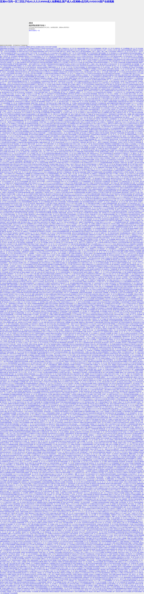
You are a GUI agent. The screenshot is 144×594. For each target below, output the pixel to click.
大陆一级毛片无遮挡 (73, 114)
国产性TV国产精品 (65, 158)
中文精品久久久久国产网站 (33, 94)
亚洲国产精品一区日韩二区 (38, 103)
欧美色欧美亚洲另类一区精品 (117, 346)
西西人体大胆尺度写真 (115, 84)
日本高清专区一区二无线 (41, 50)
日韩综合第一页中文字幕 (80, 198)
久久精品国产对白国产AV (90, 122)
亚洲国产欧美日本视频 (57, 195)
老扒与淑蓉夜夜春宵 (61, 400)
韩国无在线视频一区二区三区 (108, 263)
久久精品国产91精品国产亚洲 (59, 72)
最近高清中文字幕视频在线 (64, 172)
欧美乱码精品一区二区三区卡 (8, 136)
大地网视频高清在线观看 (22, 156)
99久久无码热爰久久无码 (107, 108)
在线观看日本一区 (30, 117)
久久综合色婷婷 (111, 51)
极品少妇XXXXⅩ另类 (26, 164)
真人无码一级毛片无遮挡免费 (127, 148)
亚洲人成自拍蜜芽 (62, 90)
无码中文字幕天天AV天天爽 (51, 51)
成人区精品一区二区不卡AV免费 (16, 94)
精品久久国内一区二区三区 (41, 75)
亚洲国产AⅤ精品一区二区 (29, 139)
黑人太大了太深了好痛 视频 (31, 274)
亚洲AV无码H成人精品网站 (16, 263)
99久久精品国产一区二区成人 (102, 202)
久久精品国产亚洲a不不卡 (116, 95)
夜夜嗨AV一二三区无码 (113, 92)
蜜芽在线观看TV (30, 211)
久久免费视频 (81, 241)
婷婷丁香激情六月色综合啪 (80, 58)
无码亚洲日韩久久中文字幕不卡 (66, 81)
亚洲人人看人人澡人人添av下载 (47, 151)
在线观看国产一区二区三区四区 (45, 259)
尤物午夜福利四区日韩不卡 (101, 56)
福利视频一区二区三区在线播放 (32, 98)
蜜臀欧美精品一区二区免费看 (87, 137)
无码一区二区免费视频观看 (49, 58)
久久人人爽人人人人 (22, 147)
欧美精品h (88, 186)
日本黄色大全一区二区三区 (32, 233)
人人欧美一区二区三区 (125, 70)
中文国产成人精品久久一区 (56, 75)
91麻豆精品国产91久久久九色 (132, 89)
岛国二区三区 (100, 209)
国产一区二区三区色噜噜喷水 (16, 98)
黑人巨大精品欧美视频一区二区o (66, 230)
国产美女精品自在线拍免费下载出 (93, 238)
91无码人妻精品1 (21, 87)
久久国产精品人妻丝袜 (51, 203)
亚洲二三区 (100, 126)
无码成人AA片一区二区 (52, 101)
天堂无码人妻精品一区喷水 (118, 223)
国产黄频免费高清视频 (100, 253)
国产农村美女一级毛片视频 (10, 328)
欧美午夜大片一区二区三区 (93, 233)
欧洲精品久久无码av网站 (17, 123)
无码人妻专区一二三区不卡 (129, 117)
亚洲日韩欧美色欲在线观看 (78, 87)
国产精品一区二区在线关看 (17, 69)
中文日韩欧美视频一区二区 (51, 144)
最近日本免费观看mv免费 (13, 222)
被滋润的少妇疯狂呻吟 (82, 191)
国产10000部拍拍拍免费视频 (135, 58)
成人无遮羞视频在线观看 (37, 173)
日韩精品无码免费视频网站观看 (60, 231)
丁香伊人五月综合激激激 (80, 169)
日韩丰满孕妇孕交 (118, 59)
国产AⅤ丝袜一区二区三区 (122, 54)
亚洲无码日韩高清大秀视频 (37, 59)
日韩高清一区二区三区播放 (121, 156)
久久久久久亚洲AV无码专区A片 (84, 56)
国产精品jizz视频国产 (133, 228)
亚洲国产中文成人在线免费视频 (14, 161)
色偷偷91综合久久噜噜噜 (61, 396)
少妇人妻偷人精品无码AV (11, 236)
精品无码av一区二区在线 (44, 84)
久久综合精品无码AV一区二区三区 (39, 56)
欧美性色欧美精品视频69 (135, 53)
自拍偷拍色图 (121, 62)
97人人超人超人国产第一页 (88, 117)
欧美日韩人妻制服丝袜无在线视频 (39, 131)
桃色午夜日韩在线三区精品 (61, 277)
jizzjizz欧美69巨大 (126, 139)
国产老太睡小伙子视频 (85, 114)
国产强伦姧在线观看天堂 (125, 322)
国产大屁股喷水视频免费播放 (94, 371)
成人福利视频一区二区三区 (121, 131)
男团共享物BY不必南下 (33, 244)
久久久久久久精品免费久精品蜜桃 (18, 355)
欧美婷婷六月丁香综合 (121, 255)
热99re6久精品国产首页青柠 (68, 441)
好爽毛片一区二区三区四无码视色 (85, 84)
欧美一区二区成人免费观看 (116, 76)
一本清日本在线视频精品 (9, 51)
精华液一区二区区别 (110, 295)
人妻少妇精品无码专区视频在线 (40, 313)
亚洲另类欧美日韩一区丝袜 (91, 286)
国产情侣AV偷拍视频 (36, 73)
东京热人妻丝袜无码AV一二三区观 (128, 79)
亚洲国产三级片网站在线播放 (36, 361)
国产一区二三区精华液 (113, 79)
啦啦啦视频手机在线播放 (104, 115)
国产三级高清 (31, 72)
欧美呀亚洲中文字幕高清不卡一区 (123, 153)
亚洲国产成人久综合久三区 (122, 122)
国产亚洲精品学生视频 (118, 97)
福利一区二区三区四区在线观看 (43, 491)
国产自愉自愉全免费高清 (55, 131)
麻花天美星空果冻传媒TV (67, 50)
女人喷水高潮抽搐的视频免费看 (43, 457)
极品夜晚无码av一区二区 (48, 300)
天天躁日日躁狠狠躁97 (30, 369)
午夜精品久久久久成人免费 (29, 130)
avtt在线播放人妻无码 (95, 147)
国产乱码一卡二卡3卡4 (13, 239)
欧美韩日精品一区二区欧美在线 (11, 248)
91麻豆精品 (87, 187)
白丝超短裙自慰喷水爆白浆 (95, 372)
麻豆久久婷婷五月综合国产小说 (38, 86)
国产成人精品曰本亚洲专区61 (99, 114)
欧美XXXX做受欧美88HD (52, 105)
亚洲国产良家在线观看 (64, 61)
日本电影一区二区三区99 (125, 173)
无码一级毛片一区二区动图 (101, 72)
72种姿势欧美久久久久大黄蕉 (51, 170)
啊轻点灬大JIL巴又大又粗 (103, 109)
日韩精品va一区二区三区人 (46, 383)
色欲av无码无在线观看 (130, 418)
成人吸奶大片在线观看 (67, 69)
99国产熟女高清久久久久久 (35, 147)
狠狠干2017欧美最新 (17, 76)
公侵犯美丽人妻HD (85, 142)
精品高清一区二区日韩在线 (11, 288)
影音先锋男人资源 (107, 100)
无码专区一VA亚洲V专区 (106, 177)
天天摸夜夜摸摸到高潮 (121, 532)
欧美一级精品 (101, 457)
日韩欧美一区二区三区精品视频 (69, 236)
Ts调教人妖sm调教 (69, 297)
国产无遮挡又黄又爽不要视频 (21, 108)
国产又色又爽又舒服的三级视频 (20, 106)
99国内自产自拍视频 (46, 308)
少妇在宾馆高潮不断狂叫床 (57, 97)
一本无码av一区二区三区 (56, 76)
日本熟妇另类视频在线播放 (7, 95)
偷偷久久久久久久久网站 (21, 90)
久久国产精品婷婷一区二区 (117, 83)
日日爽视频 (31, 355)
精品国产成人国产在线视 (55, 79)
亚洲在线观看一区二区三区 (110, 297)
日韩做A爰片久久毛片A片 (96, 214)
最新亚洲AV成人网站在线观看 (23, 162)
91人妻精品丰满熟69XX (65, 136)
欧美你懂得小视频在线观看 (48, 67)
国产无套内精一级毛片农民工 (34, 87)
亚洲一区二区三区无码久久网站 (128, 217)
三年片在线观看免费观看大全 (117, 128)
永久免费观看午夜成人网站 (108, 112)
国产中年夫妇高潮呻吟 (82, 131)
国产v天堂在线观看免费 (126, 292)
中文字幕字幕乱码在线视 (47, 155)
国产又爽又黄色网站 (134, 75)
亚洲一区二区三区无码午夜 (41, 342)
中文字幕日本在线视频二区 (80, 67)
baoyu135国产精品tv (104, 83)
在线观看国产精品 (65, 54)
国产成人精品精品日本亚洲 (112, 261)
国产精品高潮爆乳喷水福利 (77, 231)
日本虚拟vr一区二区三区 (70, 111)
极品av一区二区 (6, 123)
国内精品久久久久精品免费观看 (119, 53)
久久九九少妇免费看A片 (37, 178)
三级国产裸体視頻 (5, 100)
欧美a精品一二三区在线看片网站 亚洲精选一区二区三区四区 (56, 180)
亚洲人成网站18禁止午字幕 (53, 302)
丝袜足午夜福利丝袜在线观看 (101, 211)
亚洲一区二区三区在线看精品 (32, 81)
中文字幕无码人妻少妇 (131, 97)
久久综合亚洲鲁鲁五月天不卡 (19, 67)
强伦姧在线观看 (126, 103)
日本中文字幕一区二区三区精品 (38, 53)
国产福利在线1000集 (53, 117)
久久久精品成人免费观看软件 (136, 87)
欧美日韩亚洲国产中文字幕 (72, 399)
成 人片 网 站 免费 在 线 (105, 98)
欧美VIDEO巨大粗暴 (69, 75)
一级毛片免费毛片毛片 (34, 64)
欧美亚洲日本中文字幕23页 (94, 65)
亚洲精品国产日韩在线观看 (117, 133)
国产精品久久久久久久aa (28, 159)
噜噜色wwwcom (94, 153)
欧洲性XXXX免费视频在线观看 (80, 126)
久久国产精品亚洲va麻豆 (115, 56)
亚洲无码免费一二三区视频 (81, 70)
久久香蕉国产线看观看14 (133, 65)
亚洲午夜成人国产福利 (74, 94)
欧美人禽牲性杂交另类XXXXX (104, 58)
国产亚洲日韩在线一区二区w (79, 98)
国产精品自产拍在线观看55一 (56, 111)
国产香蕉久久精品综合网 (23, 455)
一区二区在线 (113, 62)
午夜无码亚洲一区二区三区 (30, 394)
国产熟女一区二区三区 (108, 48)
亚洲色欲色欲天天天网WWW (43, 72)
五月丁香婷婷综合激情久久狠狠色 (134, 81)
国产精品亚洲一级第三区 (6, 178)
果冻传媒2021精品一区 (15, 79)
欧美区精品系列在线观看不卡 (8, 61)
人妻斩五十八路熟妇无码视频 (132, 275)
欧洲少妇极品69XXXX (122, 212)
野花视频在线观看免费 (94, 54)
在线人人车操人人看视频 (87, 248)
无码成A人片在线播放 (130, 144)
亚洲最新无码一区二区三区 (118, 202)
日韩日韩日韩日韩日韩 (21, 72)
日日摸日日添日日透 (42, 148)
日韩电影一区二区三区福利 (61, 78)
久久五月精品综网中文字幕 (64, 311)
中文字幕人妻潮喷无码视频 (86, 120)
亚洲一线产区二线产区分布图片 (37, 181)
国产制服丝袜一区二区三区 (55, 222)
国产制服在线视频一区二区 (57, 112)
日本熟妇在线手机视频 (86, 383)
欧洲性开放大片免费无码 (117, 89)
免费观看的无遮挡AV (23, 56)
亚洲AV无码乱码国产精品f (94, 112)
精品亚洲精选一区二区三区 (15, 151)
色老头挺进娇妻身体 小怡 (85, 76)
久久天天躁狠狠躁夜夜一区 (36, 106)
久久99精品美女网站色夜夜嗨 (50, 73)
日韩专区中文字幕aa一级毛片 (66, 164)
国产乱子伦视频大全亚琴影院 (39, 518)
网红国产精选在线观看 (86, 270)
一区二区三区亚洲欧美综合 (70, 76)
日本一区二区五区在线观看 (57, 95)
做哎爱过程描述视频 (38, 51)
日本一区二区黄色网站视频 (23, 61)
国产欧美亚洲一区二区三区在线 (68, 141)
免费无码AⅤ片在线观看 (54, 320)
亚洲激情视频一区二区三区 (120, 87)
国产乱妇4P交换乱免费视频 (36, 134)
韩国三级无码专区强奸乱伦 (39, 189)
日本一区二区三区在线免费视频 (19, 181)
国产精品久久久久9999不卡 (136, 131)
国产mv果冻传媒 (106, 65)
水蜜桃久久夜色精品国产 (78, 105)
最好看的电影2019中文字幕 (9, 92)
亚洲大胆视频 (5, 69)
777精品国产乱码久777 (95, 70)
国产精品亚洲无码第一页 (113, 139)
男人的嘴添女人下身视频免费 (75, 90)
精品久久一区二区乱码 (83, 295)
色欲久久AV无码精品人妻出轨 (93, 155)
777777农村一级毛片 (5, 76)
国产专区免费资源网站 (123, 191)
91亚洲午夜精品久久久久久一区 (36, 183)
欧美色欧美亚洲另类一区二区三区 (70, 291)
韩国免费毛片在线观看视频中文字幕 (114, 144)
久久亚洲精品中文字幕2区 (34, 137)
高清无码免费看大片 (54, 288)
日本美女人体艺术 (112, 50)
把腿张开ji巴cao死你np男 (37, 61)
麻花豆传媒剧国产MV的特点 (62, 64)
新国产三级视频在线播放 (27, 75)
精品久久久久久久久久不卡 (105, 244)
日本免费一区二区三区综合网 (69, 299)
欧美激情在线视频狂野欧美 (118, 458)
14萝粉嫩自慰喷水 (28, 161)
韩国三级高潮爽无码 (114, 61)
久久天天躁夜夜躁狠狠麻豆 (64, 89)
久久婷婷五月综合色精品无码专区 (47, 126)
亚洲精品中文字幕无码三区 (25, 105)
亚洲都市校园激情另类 (104, 130)
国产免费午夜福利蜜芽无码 (125, 183)
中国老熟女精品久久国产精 (101, 84)
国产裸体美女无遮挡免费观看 (42, 266)
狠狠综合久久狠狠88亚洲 (68, 289)
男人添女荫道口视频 (52, 164)
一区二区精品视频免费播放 (76, 167)
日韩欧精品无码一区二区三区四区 (130, 181)
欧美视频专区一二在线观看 (116, 248)
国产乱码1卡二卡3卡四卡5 (42, 79)
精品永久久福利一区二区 (79, 250)
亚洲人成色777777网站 (25, 70)
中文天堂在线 (93, 126)
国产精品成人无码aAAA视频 (39, 70)
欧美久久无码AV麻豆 (118, 275)
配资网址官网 (7, 106)
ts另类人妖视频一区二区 (80, 203)
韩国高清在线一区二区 (130, 352)
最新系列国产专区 (64, 310)
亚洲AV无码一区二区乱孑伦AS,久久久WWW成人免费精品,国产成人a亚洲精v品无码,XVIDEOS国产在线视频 (57, 1)
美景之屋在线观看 (132, 255)
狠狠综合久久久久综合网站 (61, 62)
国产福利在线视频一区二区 (103, 53)
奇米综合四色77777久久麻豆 (53, 48)
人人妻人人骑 (128, 167)
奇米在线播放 (91, 225)
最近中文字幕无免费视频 (52, 158)
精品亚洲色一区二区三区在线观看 (132, 355)
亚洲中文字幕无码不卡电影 (39, 65)
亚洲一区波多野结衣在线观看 (63, 208)
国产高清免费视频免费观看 (68, 338)
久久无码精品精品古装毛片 (23, 158)
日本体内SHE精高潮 (54, 50)
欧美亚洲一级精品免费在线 (22, 59)
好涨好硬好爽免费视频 (61, 94)
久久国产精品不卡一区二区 (19, 225)
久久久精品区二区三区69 (128, 220)
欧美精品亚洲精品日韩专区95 (90, 83)
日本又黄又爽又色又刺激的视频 (41, 112)
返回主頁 (31, 30)
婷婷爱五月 (66, 53)
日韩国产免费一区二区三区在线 (117, 72)
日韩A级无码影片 (88, 72)
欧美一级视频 (127, 114)
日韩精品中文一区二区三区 (69, 48)
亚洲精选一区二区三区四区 (24, 65)
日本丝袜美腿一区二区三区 (32, 471)
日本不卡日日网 (137, 106)
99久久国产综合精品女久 (92, 59)
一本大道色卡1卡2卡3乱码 (33, 261)
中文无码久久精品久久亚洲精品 (78, 54)
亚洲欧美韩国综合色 (21, 54)
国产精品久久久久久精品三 (25, 236)
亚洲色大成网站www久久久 (11, 148)
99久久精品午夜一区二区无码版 (117, 455)
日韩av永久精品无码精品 (111, 245)
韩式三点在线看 (41, 227)
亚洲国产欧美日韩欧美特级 (86, 217)
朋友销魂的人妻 (69, 150)
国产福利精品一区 (116, 181)
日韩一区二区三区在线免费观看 (26, 407)
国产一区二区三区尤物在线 (97, 441)
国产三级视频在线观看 (107, 90)
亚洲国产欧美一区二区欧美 (101, 407)
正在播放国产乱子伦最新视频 (57, 386)
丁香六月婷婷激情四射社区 (106, 153)
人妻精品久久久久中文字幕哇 (55, 65)
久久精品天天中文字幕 (41, 117)
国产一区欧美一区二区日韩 (30, 126)
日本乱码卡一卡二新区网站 (121, 155)
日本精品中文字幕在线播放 (50, 382)
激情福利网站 (140, 184)
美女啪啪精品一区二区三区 (96, 101)
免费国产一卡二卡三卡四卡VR (84, 92)
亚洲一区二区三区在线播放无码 (13, 97)
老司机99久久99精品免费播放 (133, 494)
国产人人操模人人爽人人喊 (99, 51)
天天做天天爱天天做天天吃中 (84, 320)
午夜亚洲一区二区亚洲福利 (10, 56)
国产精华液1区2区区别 (69, 56)
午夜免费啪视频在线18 (122, 169)
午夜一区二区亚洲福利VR (48, 94)
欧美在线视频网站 (107, 172)
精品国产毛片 (35, 241)
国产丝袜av (114, 183)
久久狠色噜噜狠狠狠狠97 (87, 444)
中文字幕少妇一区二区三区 (119, 98)
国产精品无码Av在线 (79, 155)
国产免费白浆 (96, 150)
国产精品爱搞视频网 (28, 76)
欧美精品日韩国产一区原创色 (52, 178)
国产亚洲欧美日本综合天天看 (71, 65)
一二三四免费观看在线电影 (10, 105)
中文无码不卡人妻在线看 (134, 142)
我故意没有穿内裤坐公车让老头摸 (100, 128)
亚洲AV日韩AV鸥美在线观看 (47, 274)
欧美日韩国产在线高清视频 (52, 59)
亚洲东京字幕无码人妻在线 (128, 555)
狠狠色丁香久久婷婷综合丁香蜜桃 (35, 449)
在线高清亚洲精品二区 (54, 86)
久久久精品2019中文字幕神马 (88, 209)
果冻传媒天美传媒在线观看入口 (103, 97)
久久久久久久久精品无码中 (84, 79)
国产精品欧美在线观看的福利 (125, 377)
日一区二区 (72, 191)
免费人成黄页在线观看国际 (125, 50)
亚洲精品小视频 (81, 59)
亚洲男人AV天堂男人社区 (49, 446)
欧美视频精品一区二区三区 (134, 108)
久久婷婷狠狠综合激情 (87, 342)
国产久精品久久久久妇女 (100, 123)
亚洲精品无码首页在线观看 (22, 184)
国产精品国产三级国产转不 (120, 162)
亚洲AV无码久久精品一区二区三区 (78, 144)
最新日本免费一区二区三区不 (36, 144)
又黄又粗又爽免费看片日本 (11, 50)
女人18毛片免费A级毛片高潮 (11, 435)
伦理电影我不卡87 (96, 111)
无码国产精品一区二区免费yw (74, 83)
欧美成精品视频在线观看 (109, 191)
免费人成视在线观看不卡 (13, 284)
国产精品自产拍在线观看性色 (10, 269)
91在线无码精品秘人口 (75, 161)
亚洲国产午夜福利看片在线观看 (132, 252)
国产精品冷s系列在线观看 (69, 134)
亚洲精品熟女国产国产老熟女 (8, 89)
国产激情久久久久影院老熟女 (68, 59)
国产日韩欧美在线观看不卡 (136, 155)
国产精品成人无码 (86, 166)
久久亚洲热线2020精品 (110, 496)
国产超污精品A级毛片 (30, 69)
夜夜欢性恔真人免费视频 (69, 79)
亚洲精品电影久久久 (24, 566)
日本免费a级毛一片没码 (31, 92)
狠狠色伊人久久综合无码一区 (79, 266)
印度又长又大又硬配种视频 (62, 87)
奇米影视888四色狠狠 (79, 192)
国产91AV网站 (71, 84)
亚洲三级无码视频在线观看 (63, 125)
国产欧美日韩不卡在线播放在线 (97, 103)
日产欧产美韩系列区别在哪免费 (11, 114)
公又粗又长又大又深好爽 (106, 159)
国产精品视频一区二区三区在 (120, 115)
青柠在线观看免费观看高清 (31, 383)
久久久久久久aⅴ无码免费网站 (53, 183)
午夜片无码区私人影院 (30, 411)
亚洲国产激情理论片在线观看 (59, 84)
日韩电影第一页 (93, 115)
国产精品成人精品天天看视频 (30, 78)
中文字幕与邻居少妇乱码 (127, 61)
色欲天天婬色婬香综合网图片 (128, 266)
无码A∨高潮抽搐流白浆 (112, 136)
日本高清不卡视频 (47, 109)
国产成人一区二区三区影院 (119, 65)
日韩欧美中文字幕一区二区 (77, 61)
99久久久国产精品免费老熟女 (84, 51)
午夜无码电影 (57, 355)
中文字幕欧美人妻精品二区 (86, 106)
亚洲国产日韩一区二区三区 (38, 153)
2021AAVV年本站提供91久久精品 (79, 100)
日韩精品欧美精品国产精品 (34, 198)
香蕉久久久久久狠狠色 (85, 242)
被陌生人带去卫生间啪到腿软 (56, 119)
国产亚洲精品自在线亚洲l (82, 81)
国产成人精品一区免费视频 (40, 111)
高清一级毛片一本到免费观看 (34, 109)
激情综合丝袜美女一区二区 (52, 54)
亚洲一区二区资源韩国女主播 (135, 374)
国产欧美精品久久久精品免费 (34, 225)
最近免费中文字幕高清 (118, 105)
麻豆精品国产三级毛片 (107, 156)
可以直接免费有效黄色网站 (52, 250)
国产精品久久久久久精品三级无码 (20, 53)
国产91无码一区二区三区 (22, 203)
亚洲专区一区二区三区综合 (114, 120)
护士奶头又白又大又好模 (75, 62)
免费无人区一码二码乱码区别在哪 (83, 150)
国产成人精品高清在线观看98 (96, 144)
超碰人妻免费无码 (21, 62)
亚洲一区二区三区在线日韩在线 (55, 142)
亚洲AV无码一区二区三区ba (105, 94)
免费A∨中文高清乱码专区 (128, 126)
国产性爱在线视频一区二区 (132, 133)
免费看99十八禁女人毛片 (95, 131)
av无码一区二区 (10, 184)
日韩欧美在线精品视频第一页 (86, 292)
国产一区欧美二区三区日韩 (86, 330)
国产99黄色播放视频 (53, 70)
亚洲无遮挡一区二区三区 (90, 167)
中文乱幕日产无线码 (103, 192)
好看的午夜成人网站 (7, 198)
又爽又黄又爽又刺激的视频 (55, 56)
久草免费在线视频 (69, 184)
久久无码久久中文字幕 (129, 363)
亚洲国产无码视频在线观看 (96, 305)
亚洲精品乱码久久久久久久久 (92, 162)
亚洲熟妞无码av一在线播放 (95, 191)
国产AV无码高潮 (91, 53)
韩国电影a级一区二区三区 (91, 208)
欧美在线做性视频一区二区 (7, 128)
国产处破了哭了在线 (40, 159)
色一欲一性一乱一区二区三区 (64, 67)
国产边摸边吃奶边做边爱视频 (19, 183)
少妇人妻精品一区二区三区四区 (62, 530)
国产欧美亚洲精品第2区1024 (111, 189)
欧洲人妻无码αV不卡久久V (17, 117)
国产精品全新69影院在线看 (87, 316)
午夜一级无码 (61, 83)
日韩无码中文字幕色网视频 (80, 69)
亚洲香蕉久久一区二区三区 (120, 58)
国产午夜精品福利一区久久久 (22, 353)
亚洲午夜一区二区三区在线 (135, 227)
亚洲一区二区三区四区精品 (88, 78)
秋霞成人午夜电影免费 (17, 292)
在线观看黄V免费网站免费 (84, 141)
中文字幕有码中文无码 (63, 156)
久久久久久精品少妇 (77, 479)
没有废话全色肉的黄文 (66, 574)
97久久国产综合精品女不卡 (128, 78)
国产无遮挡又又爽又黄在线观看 (100, 133)
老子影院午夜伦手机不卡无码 (24, 51)
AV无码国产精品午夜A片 (43, 69)
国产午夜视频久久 (93, 69)
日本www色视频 (40, 214)
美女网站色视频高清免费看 (7, 59)
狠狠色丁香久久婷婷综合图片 (27, 50)
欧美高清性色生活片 (103, 61)
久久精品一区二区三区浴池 (121, 177)
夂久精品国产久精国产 (91, 61)
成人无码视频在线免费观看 (23, 103)
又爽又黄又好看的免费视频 (63, 346)
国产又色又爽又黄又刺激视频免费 (43, 444)
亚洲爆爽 (86, 147)
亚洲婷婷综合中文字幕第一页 (96, 234)
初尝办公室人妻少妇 (80, 164)
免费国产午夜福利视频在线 (86, 222)
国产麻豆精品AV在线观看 (120, 164)
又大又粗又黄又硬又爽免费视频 (88, 94)
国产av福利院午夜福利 (104, 89)
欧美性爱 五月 (92, 58)
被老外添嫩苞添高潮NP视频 (131, 76)
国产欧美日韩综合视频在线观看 (91, 317)
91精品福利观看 (81, 48)
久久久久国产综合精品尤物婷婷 (52, 336)
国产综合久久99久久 (107, 131)
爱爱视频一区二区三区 (49, 87)
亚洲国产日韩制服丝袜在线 (123, 263)
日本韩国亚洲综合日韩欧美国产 (48, 81)
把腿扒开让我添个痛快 (77, 122)
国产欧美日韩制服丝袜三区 (50, 225)
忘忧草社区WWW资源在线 (94, 73)
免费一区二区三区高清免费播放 (58, 197)
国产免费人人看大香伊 (134, 162)
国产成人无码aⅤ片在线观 (76, 238)
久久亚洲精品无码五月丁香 (28, 166)
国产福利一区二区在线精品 (121, 67)
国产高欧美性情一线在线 (34, 67)
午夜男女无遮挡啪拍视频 (9, 65)
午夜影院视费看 (93, 89)
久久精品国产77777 (75, 117)
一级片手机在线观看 (5, 53)
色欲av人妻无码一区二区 (73, 275)
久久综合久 (55, 167)
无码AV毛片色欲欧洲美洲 (99, 86)
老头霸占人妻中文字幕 (81, 427)
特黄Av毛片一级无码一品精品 (67, 51)
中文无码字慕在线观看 (134, 211)
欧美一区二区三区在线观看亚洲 (122, 64)
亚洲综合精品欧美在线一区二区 (96, 67)
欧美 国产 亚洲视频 (134, 389)
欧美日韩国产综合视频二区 (60, 263)
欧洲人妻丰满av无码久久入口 (66, 194)
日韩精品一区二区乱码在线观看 (36, 54)
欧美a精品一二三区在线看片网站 (123, 73)
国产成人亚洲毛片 (101, 78)
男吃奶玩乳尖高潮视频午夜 (7, 101)
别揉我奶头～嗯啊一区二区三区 (23, 95)
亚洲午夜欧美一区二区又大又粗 (112, 126)
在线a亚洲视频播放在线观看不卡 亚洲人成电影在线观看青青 (87, 189)
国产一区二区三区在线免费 (124, 449)
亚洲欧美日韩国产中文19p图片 (31, 314)
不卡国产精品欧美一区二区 (77, 156)
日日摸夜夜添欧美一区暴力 (46, 432)
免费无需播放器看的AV (67, 169)
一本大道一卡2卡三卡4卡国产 (35, 372)
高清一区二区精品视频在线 (50, 364)
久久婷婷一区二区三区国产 (48, 255)
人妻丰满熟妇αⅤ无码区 (28, 79)
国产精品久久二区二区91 (17, 58)
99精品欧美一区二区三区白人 (48, 233)
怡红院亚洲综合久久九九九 (21, 253)
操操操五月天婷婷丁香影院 (57, 316)
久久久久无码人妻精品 (118, 175)
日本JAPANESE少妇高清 (130, 95)
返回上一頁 (37, 30)
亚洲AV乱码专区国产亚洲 (72, 120)
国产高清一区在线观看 (24, 175)
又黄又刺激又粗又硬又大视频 (53, 103)
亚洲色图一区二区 (11, 62)
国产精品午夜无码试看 (21, 212)
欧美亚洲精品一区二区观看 (40, 508)
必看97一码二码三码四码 (86, 119)
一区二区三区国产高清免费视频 (59, 191)
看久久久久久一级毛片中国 (130, 338)
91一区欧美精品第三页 (6, 133)
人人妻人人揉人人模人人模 (11, 433)
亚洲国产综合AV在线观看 (117, 150)
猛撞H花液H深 (17, 86)
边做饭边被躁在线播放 (20, 109)
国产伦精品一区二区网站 (95, 148)
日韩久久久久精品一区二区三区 (61, 228)
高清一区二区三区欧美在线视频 (40, 162)
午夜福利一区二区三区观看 (118, 158)
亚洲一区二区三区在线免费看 (19, 220)
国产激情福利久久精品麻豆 (45, 78)
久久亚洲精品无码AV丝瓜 (122, 386)
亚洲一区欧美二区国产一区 (67, 173)
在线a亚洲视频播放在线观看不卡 (16, 191)
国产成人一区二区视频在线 (68, 92)
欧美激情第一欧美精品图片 (92, 396)
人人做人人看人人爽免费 (48, 177)
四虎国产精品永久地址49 (30, 133)
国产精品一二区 (109, 67)
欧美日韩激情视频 (89, 139)
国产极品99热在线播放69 (107, 75)
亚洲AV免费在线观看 (72, 106)
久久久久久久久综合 (66, 234)
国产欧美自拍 (20, 92)
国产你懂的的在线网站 (131, 134)
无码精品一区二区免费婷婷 (22, 250)
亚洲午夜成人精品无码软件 (121, 75)
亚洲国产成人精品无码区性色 (38, 200)
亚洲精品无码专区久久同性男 (37, 48)
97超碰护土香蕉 (115, 555)
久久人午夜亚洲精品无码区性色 (30, 180)
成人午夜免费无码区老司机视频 (124, 125)
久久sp (26, 245)
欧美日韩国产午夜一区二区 (66, 513)
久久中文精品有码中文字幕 (76, 162)
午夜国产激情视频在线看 (14, 346)
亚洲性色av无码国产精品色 (11, 70)
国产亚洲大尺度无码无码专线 (65, 58)
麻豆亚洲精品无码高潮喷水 (97, 295)
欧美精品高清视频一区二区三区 (82, 541)
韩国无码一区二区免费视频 (122, 48)
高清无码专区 (83, 65)
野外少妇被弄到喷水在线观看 (43, 191)
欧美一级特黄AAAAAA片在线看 (107, 198)
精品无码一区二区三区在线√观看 (123, 69)
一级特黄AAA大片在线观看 (14, 122)
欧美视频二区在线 (94, 159)
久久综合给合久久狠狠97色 (71, 119)
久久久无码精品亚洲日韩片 (22, 48)
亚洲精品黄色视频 (64, 144)
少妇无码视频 (32, 100)
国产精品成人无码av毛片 (97, 187)
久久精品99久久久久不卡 (29, 97)
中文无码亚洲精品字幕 (29, 264)
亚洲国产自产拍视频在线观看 (94, 172)
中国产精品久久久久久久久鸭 (13, 208)
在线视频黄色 (25, 86)
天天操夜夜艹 (12, 266)
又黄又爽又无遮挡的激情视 (47, 64)
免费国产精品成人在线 (74, 78)
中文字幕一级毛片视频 (54, 485)
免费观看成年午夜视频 (28, 252)
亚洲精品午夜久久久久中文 (116, 577)
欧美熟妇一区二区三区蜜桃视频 (41, 202)
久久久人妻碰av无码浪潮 (21, 128)
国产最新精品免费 (78, 130)
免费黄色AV (82, 322)
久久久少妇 (140, 134)
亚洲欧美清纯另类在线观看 (38, 356)
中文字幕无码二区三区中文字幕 (27, 148)
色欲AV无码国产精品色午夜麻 (93, 156)
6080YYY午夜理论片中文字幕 (36, 280)
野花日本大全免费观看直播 (21, 468)
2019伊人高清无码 (121, 424)
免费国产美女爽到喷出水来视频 (66, 364)
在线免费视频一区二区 (9, 103)
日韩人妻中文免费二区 (83, 389)
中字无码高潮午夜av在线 (62, 306)
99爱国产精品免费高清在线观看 (110, 70)
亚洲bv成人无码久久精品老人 (108, 508)
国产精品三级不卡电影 (91, 87)
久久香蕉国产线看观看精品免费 (108, 203)
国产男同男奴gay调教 (41, 264)
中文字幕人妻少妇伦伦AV (96, 81)
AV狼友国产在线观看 (105, 333)
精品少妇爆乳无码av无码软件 (103, 347)
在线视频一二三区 (34, 253)
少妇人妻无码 (75, 572)
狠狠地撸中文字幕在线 (95, 540)
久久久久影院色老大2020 (77, 472)
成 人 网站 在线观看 (113, 206)
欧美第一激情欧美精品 (37, 192)
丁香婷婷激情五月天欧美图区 (100, 76)
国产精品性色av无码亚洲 (100, 106)
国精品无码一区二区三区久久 (22, 356)
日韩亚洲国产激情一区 (44, 92)
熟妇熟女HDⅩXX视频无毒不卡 (121, 100)
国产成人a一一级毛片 (137, 51)
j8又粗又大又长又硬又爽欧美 (78, 64)
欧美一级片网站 (139, 59)
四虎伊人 (59, 217)
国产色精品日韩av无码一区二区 (51, 108)
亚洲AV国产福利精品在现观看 (26, 396)
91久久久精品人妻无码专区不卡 (59, 147)
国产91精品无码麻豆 (128, 59)
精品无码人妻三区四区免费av (106, 69)
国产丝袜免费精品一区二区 (131, 119)
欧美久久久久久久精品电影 (124, 198)
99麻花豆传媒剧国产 (13, 256)
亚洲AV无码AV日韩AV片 (45, 292)
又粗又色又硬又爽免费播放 (38, 101)
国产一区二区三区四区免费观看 (77, 53)
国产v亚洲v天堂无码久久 (120, 90)
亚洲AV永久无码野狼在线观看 (130, 84)
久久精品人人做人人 (130, 105)
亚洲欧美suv (79, 75)
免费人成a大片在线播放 (112, 444)
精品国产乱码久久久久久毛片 (14, 399)
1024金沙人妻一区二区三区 (99, 270)
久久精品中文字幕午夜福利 (15, 267)
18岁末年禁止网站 (137, 70)
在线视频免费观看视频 (51, 61)
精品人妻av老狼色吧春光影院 (124, 284)
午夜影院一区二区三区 (114, 339)
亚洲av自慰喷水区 (32, 385)
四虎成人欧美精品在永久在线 (63, 424)
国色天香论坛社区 (15, 164)
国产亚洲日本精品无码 (33, 62)
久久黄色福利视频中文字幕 (15, 228)
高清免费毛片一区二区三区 (66, 73)
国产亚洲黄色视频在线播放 (20, 64)
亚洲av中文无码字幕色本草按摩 (38, 136)
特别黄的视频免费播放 (36, 108)
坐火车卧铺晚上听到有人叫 (48, 242)
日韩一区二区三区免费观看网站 (32, 120)
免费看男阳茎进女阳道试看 (108, 54)
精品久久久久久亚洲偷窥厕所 (94, 48)
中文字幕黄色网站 (55, 92)
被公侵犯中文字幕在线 (108, 64)
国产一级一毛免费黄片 (134, 115)
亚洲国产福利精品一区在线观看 (65, 115)
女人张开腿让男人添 (88, 197)
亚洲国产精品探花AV (39, 194)
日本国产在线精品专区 (106, 258)
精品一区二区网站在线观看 (66, 70)
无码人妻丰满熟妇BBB (94, 356)
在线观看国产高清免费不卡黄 (93, 241)
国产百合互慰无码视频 (65, 105)
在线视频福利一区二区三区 (116, 119)
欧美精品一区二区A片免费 (72, 209)
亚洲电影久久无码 (77, 313)
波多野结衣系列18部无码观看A (55, 184)
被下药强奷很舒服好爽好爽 (23, 192)
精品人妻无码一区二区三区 (47, 244)
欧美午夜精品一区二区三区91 (23, 73)
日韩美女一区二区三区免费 (126, 161)
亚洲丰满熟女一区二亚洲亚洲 (123, 180)
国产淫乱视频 (6, 58)
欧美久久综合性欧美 (118, 159)
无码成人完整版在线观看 (62, 255)
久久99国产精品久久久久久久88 (100, 141)
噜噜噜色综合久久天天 (124, 297)
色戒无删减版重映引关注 (73, 248)
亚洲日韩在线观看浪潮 (99, 452)
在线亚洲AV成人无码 (15, 78)
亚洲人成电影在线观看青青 (33, 125)
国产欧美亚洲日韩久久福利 (133, 72)
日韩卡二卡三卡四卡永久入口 (128, 253)
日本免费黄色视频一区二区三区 (36, 141)
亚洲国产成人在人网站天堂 (133, 170)
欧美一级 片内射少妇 (37, 272)
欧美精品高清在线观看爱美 (35, 331)
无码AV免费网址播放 (9, 234)
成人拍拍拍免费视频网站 (106, 59)
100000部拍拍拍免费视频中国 (16, 81)
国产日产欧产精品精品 (11, 119)
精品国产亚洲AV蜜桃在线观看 (125, 145)
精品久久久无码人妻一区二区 (49, 83)
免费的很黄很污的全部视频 (7, 48)
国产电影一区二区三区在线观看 (100, 166)
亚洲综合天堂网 (118, 288)
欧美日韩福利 (104, 184)
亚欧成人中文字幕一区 (100, 120)
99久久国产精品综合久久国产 (82, 50)
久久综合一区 (106, 81)
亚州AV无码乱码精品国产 (18, 405)
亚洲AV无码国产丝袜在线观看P (22, 178)
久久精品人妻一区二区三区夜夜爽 (25, 194)
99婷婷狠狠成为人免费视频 (53, 169)
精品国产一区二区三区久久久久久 (13, 264)
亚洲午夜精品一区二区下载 (54, 159)
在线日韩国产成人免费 (44, 385)
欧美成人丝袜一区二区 (50, 115)
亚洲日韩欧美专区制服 (43, 97)
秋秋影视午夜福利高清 (97, 297)
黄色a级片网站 (63, 139)
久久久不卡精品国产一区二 (74, 223)
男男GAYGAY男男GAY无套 (115, 123)
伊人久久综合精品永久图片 (55, 53)
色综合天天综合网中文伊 (85, 95)
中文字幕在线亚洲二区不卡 (130, 56)
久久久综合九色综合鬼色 (35, 90)
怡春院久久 (83, 112)
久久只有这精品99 (55, 69)
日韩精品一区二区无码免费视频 (80, 89)
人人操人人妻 (136, 292)
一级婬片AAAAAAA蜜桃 (58, 137)
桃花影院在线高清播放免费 (49, 89)
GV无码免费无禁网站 (27, 400)
